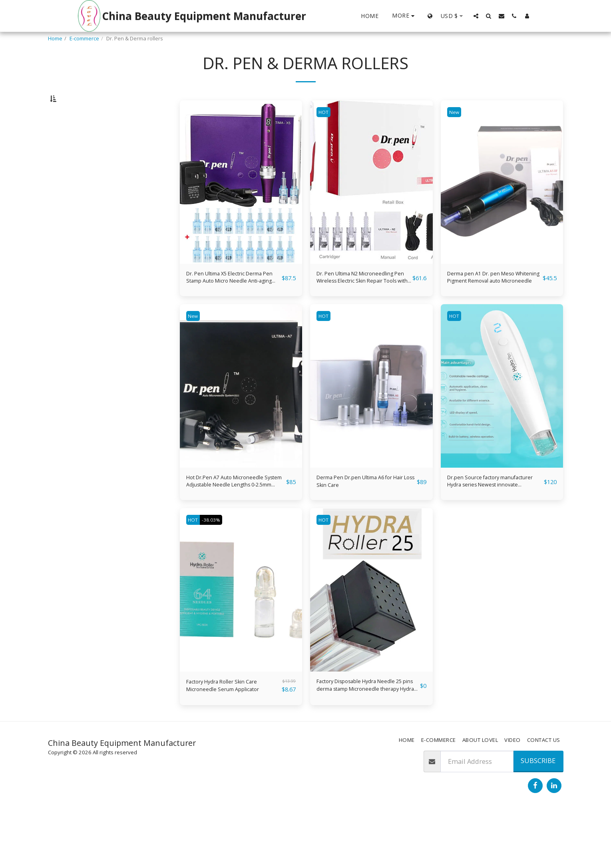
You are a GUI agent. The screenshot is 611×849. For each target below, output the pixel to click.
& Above (73, 224)
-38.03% (217, 550)
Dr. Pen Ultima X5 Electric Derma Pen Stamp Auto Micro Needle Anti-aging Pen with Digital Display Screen (232, 301)
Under (70, 181)
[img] (241, 203)
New (455, 132)
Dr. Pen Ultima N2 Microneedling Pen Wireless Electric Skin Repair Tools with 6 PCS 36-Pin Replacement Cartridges (363, 301)
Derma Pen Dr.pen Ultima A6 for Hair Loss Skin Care (360, 509)
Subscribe (538, 794)
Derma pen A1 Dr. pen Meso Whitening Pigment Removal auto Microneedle (491, 301)
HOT (325, 132)
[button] (476, 16)
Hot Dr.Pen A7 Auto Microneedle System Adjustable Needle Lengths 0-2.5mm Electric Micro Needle (235, 510)
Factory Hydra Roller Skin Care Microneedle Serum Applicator (233, 718)
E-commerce (84, 38)
